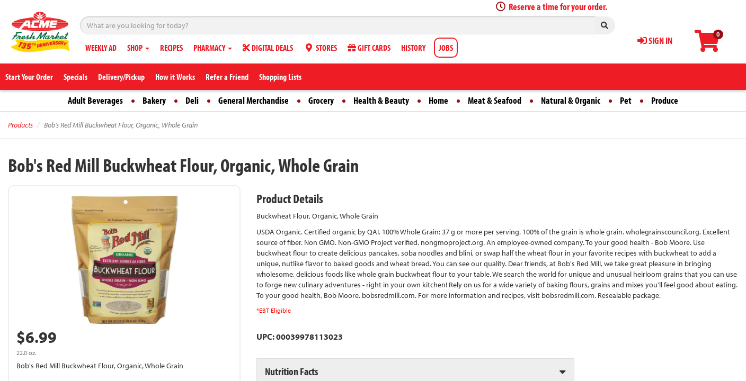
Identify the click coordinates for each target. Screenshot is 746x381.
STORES (320, 47)
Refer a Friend (227, 76)
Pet (626, 100)
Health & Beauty (381, 100)
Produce (664, 100)
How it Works (175, 76)
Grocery (321, 100)
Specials (75, 76)
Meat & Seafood (494, 100)
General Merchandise (253, 100)
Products (20, 125)
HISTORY (413, 47)
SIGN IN (654, 40)
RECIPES (171, 47)
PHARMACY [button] (212, 47)
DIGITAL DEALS (268, 47)
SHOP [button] (138, 47)
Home (438, 100)
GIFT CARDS (369, 47)
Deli (192, 100)
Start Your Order (29, 76)
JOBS (446, 47)
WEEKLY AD (101, 47)
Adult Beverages (95, 100)
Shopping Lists (280, 76)
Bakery (154, 100)
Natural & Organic (570, 100)
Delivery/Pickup (121, 76)
